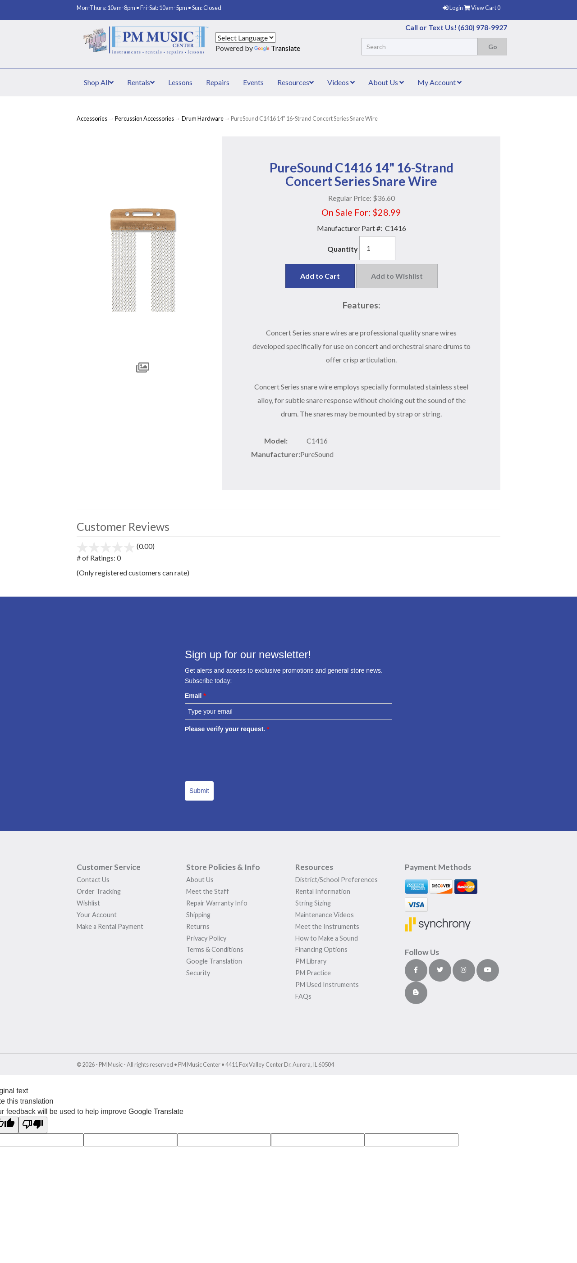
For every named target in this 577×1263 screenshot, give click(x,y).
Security (198, 973)
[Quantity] (377, 248)
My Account (439, 82)
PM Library (310, 961)
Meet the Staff (207, 891)
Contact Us (93, 879)
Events (253, 82)
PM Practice (313, 973)
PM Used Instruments (327, 984)
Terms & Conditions (214, 949)
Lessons (180, 82)
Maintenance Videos (324, 915)
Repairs (217, 82)
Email (195, 695)
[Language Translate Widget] (245, 37)
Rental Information (322, 891)
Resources (295, 82)
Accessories (92, 118)
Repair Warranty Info (216, 903)
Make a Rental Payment (110, 926)
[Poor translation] (32, 1125)
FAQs (303, 996)
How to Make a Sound (326, 938)
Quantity (342, 248)
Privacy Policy (206, 938)
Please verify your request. (227, 729)
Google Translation (214, 961)
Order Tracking (99, 891)
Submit (199, 790)
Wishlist (88, 903)
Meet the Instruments (327, 926)
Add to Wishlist (397, 276)
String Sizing (313, 903)
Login (453, 7)
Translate (277, 48)
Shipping (198, 915)
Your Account (97, 915)
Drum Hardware (203, 118)
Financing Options (321, 949)
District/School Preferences (336, 879)
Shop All (99, 82)
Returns (198, 926)
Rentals (141, 82)
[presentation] (253, 753)
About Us (386, 82)
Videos (341, 82)
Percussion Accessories (144, 118)
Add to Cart (320, 276)
